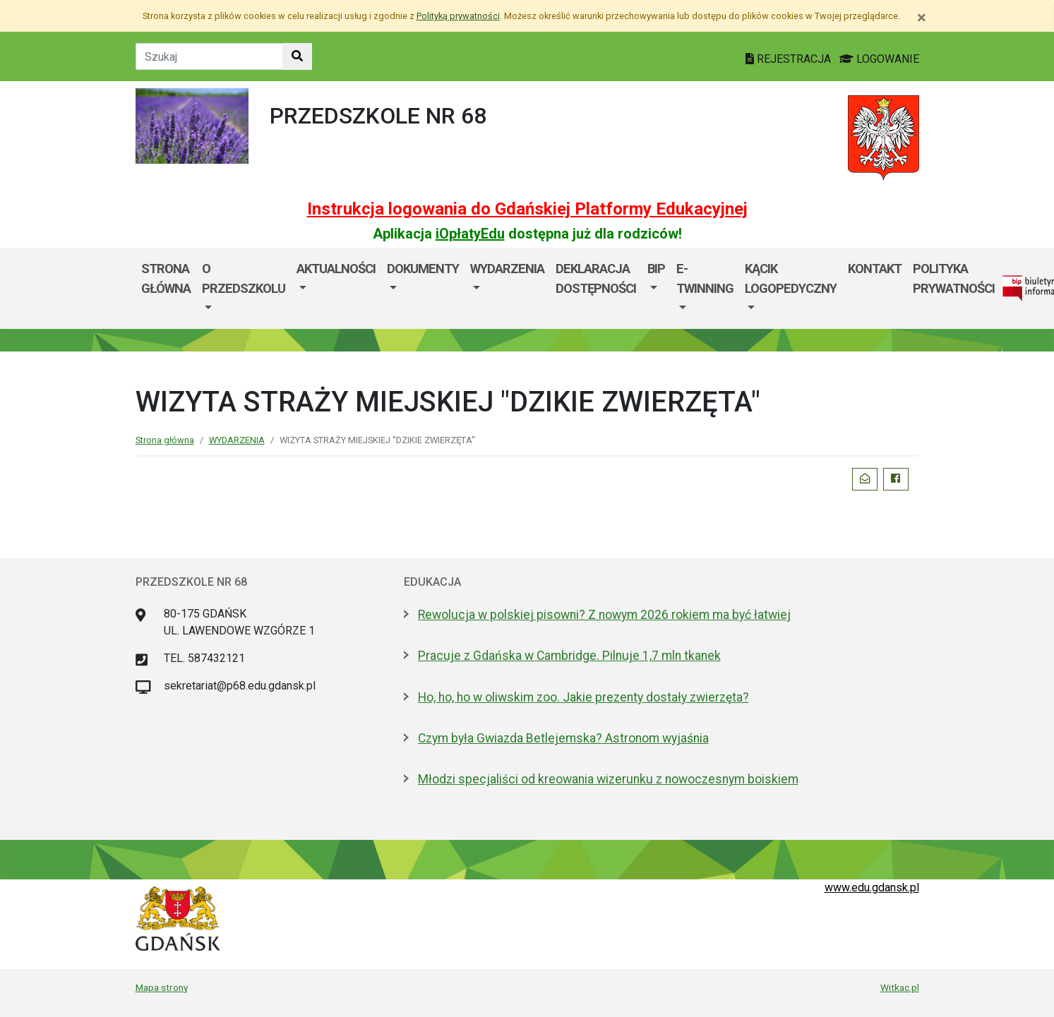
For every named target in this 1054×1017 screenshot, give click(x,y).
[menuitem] (243, 288)
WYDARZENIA (507, 268)
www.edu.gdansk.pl (872, 887)
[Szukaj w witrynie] (297, 56)
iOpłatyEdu (470, 233)
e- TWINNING (704, 278)
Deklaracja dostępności (596, 278)
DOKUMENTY (423, 268)
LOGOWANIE (879, 59)
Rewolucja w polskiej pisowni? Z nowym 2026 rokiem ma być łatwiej (604, 615)
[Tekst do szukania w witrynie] (209, 56)
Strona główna (165, 440)
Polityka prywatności (954, 278)
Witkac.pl (899, 987)
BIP (656, 268)
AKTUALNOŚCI (336, 268)
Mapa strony (162, 987)
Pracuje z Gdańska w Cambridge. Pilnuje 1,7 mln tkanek (569, 656)
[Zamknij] (921, 17)
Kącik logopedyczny (791, 278)
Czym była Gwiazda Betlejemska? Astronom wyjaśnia (563, 738)
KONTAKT (875, 268)
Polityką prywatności (458, 16)
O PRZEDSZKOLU (243, 278)
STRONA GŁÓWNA (166, 278)
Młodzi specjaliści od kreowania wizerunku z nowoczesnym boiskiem (608, 779)
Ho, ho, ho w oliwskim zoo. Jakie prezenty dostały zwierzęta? (583, 697)
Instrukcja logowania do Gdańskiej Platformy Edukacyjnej (527, 209)
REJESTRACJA (789, 59)
